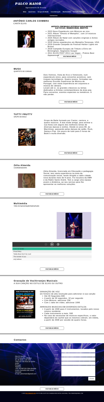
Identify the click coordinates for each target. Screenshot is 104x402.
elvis (24, 12)
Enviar (92, 378)
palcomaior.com (30, 393)
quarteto (31, 12)
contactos (53, 16)
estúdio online (78, 12)
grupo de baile (43, 12)
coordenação (55, 12)
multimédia (67, 12)
